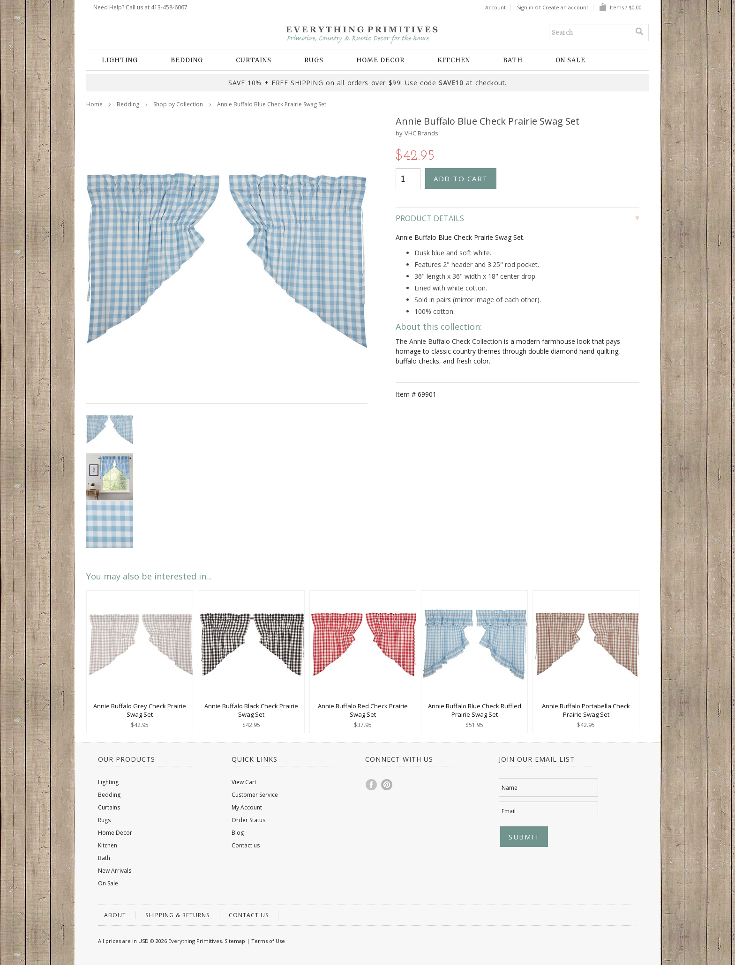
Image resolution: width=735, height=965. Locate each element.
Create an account (565, 7)
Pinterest (387, 784)
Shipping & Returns (177, 915)
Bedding (187, 60)
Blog (238, 833)
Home (94, 104)
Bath (513, 60)
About (115, 915)
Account (495, 7)
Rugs (313, 60)
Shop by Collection (178, 104)
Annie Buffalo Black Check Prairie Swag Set (251, 710)
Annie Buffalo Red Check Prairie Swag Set (363, 710)
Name (510, 788)
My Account (247, 807)
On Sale (570, 60)
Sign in (525, 7)
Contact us (246, 845)
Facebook (371, 784)
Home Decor (380, 60)
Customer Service (255, 795)
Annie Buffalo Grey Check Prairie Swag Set (139, 710)
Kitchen (453, 60)
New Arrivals (114, 871)
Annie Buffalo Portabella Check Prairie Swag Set (586, 710)
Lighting (120, 60)
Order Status (248, 820)
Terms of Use (268, 940)
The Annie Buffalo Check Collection (449, 341)
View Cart (244, 782)
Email (509, 811)
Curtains (253, 60)
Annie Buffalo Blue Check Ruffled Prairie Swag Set (474, 710)
